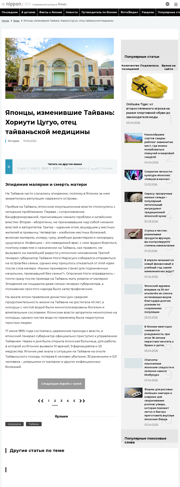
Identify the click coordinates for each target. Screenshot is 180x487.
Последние (10, 12)
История (13, 141)
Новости (72, 12)
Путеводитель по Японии (99, 12)
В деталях (28, 12)
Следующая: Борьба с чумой (61, 383)
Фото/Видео (129, 12)
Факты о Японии (50, 12)
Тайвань (34, 424)
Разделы (148, 12)
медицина (14, 424)
